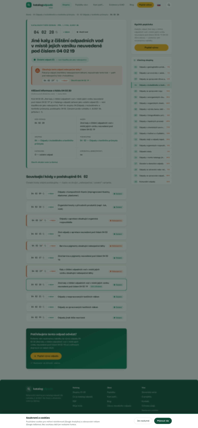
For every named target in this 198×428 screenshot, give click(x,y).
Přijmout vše (163, 420)
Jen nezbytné (143, 420)
